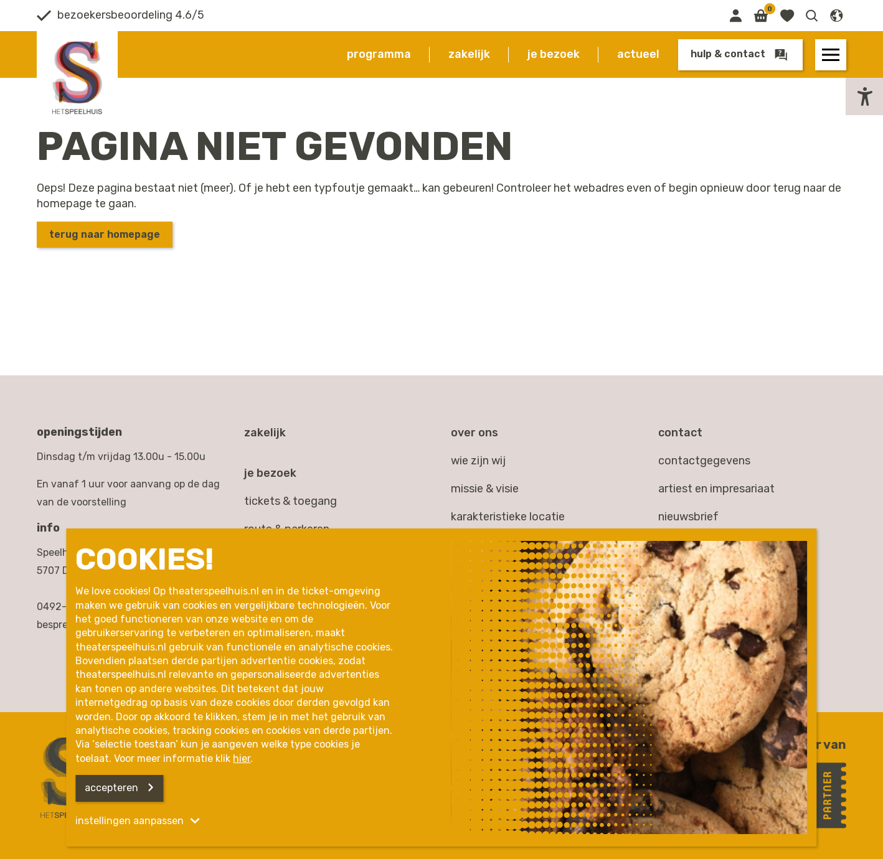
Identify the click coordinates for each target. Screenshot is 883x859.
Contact (680, 432)
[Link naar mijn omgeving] (735, 15)
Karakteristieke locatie (508, 516)
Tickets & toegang (290, 501)
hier (241, 758)
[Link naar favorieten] (787, 15)
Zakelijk (469, 54)
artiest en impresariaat (716, 488)
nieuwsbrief (688, 516)
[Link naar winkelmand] (760, 15)
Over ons (474, 432)
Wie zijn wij (478, 460)
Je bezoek (553, 54)
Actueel (638, 54)
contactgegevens (704, 460)
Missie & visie (485, 488)
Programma (379, 54)
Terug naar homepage (104, 234)
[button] (812, 15)
